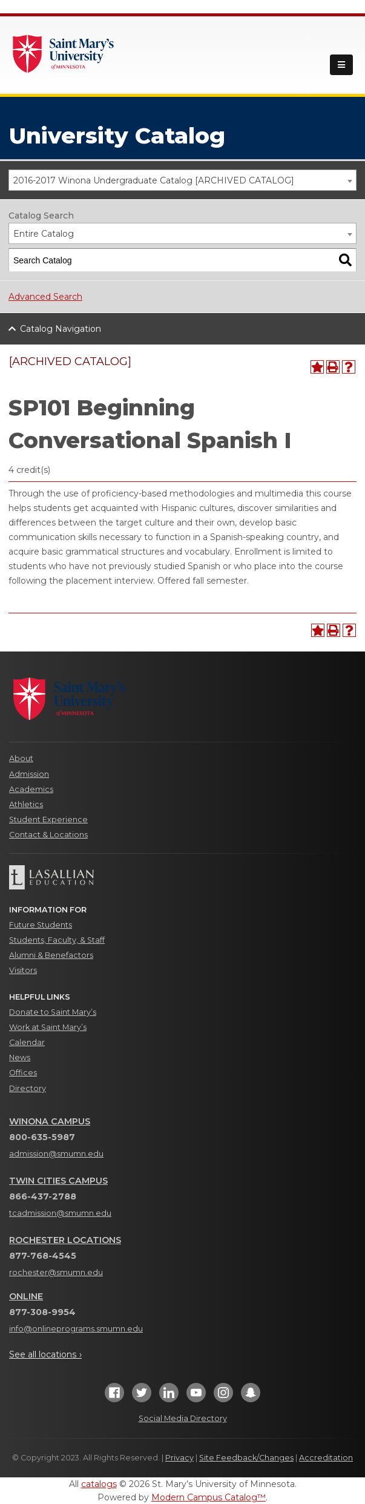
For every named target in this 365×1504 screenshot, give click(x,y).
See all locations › (45, 1354)
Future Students (40, 924)
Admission (29, 774)
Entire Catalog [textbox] (43, 233)
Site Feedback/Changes (246, 1457)
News (19, 1057)
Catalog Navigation (60, 328)
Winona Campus (49, 1121)
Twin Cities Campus (58, 1180)
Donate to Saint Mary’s (52, 1012)
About (21, 758)
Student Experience (48, 819)
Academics (31, 789)
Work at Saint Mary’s (48, 1027)
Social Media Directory (183, 1418)
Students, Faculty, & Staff (57, 940)
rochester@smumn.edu (56, 1272)
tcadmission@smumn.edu (60, 1213)
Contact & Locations (48, 834)
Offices (23, 1072)
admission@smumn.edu (56, 1153)
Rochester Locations (65, 1240)
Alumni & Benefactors (51, 955)
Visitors (23, 970)
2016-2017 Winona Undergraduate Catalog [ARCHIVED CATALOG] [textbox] (153, 180)
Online (26, 1296)
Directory (27, 1088)
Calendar (27, 1042)
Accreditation (326, 1457)
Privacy (179, 1457)
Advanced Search (45, 296)
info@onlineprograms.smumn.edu (76, 1328)
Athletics (26, 804)
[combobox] (182, 180)
